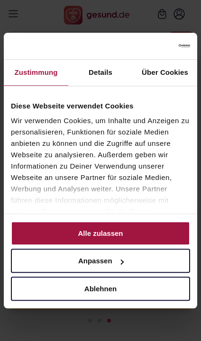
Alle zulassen (100, 233)
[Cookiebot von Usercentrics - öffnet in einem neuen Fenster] (148, 46)
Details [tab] (100, 72)
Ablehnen (100, 289)
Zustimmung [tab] (36, 72)
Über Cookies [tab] (165, 72)
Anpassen (101, 261)
